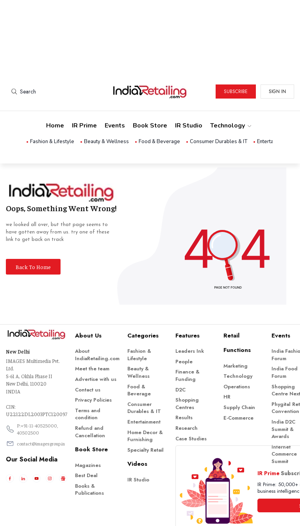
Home (55, 92)
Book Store (150, 92)
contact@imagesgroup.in (41, 410)
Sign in (277, 58)
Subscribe (236, 58)
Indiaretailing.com (148, 514)
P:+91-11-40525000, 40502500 (37, 395)
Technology (230, 92)
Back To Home (33, 233)
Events (115, 92)
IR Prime (84, 92)
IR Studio (188, 92)
